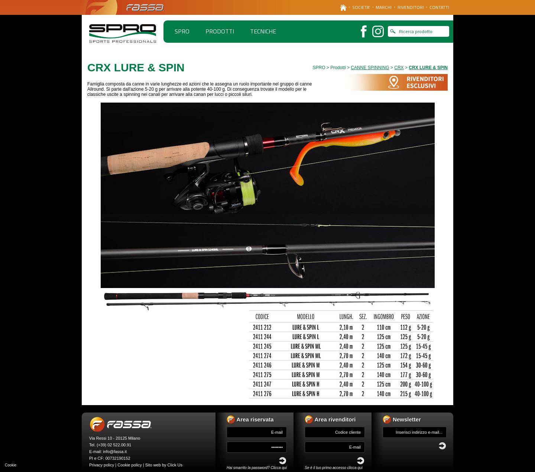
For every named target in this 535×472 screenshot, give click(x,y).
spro (182, 31)
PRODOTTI (219, 31)
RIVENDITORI (411, 7)
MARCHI (384, 7)
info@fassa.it (115, 451)
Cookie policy (129, 465)
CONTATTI (439, 7)
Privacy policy (101, 465)
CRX (398, 67)
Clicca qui (278, 468)
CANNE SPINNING (370, 67)
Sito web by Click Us (163, 465)
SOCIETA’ (361, 7)
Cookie (10, 465)
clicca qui (355, 468)
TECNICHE (263, 31)
